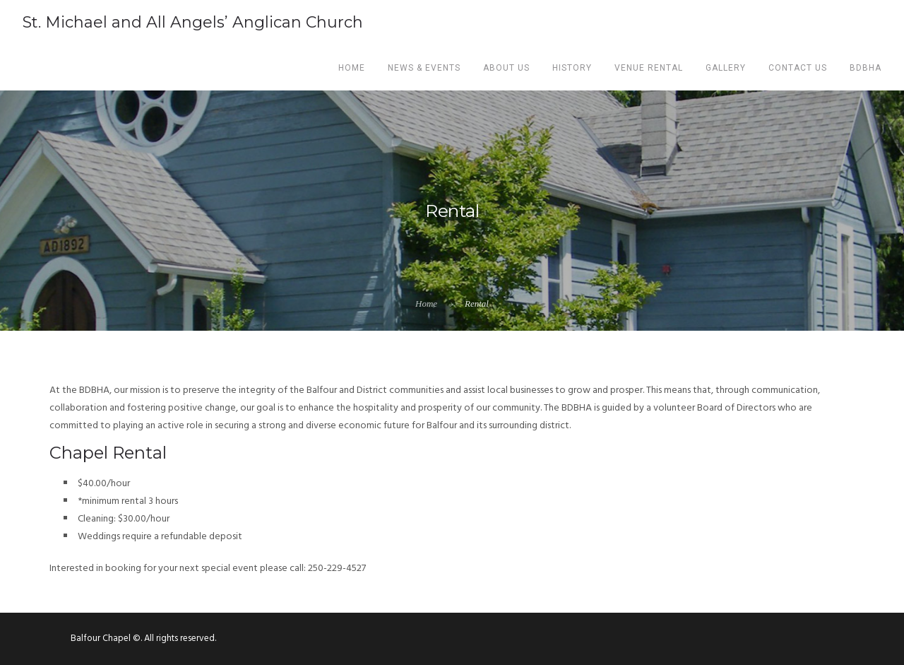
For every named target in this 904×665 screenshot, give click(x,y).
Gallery (726, 68)
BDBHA (865, 68)
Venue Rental (648, 68)
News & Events (424, 68)
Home (351, 68)
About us (506, 68)
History (572, 68)
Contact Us (797, 68)
